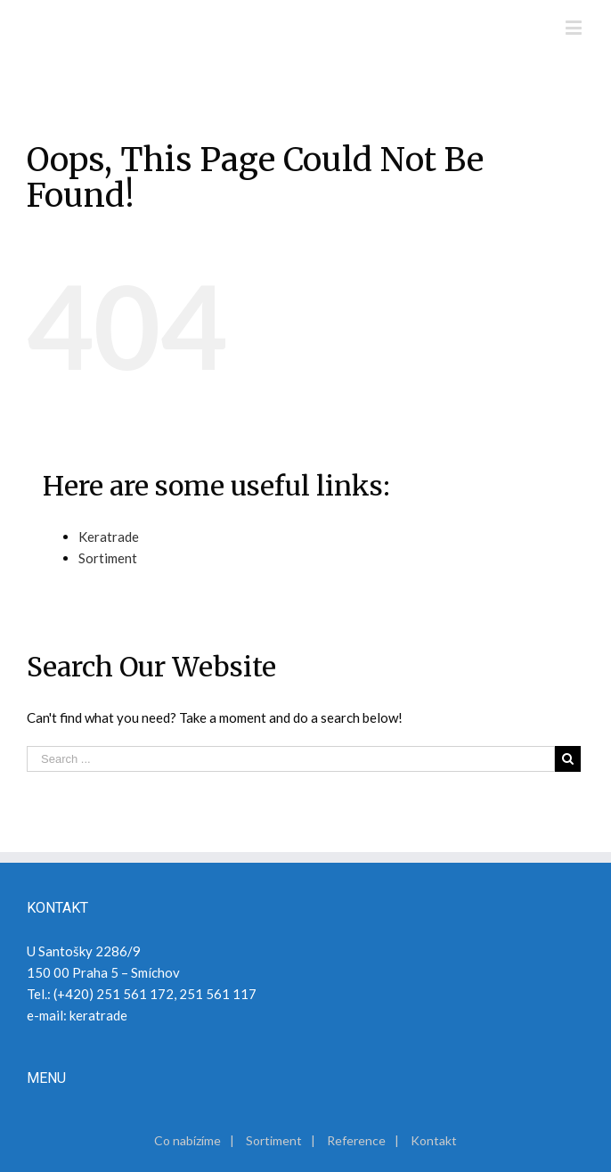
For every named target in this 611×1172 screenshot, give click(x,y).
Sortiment (107, 558)
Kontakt (434, 1140)
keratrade (98, 1015)
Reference (356, 1140)
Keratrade (108, 537)
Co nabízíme (187, 1140)
